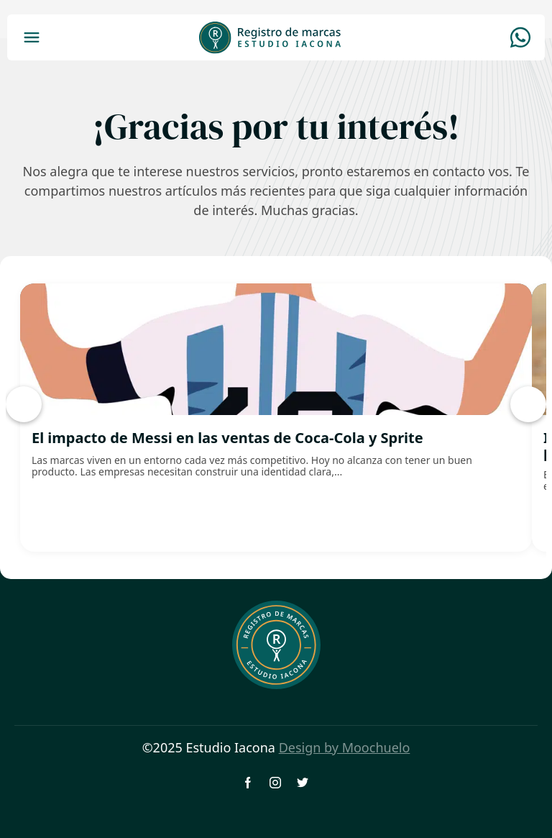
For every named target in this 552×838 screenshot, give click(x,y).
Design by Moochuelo (344, 747)
